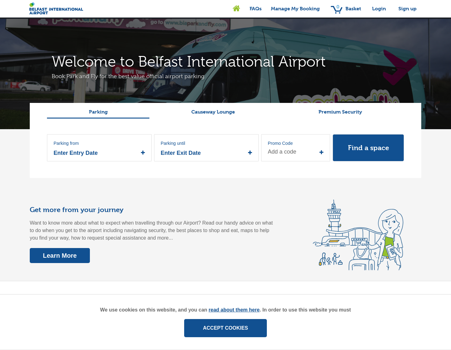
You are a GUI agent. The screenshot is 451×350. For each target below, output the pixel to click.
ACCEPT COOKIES (225, 328)
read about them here (234, 309)
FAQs (256, 9)
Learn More (60, 255)
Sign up (407, 9)
